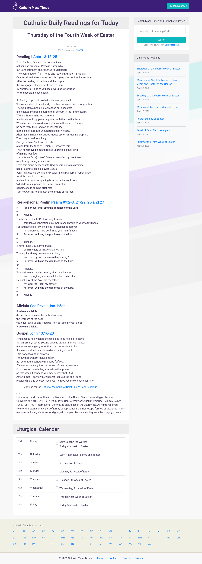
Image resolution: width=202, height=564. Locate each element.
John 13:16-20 (41, 333)
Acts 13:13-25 (45, 57)
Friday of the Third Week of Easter (156, 141)
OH (178, 537)
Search (161, 39)
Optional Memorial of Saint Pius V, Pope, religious (69, 387)
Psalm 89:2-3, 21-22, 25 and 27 (77, 202)
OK (14, 544)
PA (33, 544)
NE (101, 537)
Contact (113, 558)
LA (14, 537)
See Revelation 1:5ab (48, 306)
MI (53, 537)
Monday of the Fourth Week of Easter (158, 107)
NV (110, 537)
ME (24, 537)
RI (43, 544)
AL (14, 531)
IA (158, 531)
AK (24, 531)
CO (62, 531)
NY (149, 537)
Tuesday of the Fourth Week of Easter (158, 95)
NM (139, 537)
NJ (130, 537)
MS (72, 537)
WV (130, 544)
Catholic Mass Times (31, 6)
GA (110, 531)
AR (43, 531)
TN (72, 544)
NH (120, 537)
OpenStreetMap (172, 45)
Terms (126, 558)
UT (91, 544)
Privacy (139, 558)
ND (168, 537)
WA (120, 544)
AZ (33, 531)
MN (62, 537)
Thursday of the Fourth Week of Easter (158, 68)
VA (110, 544)
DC (91, 531)
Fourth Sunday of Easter (150, 118)
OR (24, 544)
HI (120, 531)
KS (168, 531)
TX (81, 544)
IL (139, 531)
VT (101, 544)
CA (53, 531)
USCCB (80, 50)
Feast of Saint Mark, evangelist (154, 130)
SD (62, 544)
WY (149, 544)
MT (91, 537)
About (100, 558)
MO (82, 537)
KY (178, 531)
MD (33, 537)
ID (130, 531)
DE (81, 531)
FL (101, 531)
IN (149, 531)
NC (159, 537)
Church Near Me (178, 5)
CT (72, 531)
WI (139, 544)
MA (43, 537)
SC (53, 544)
